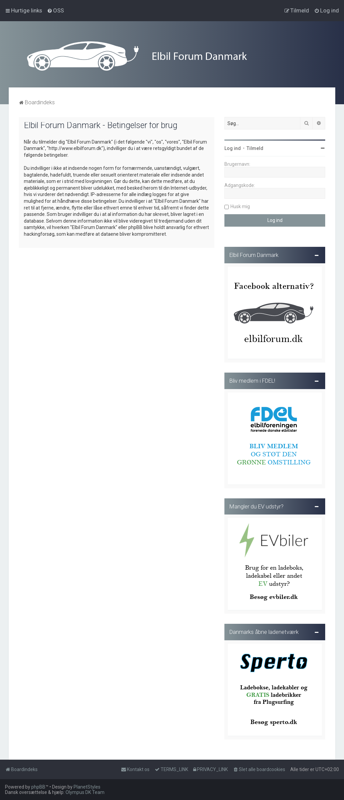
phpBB (38, 787)
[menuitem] (55, 10)
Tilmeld (255, 148)
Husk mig (240, 206)
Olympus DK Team (85, 792)
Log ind (232, 148)
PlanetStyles (87, 787)
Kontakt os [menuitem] (135, 769)
